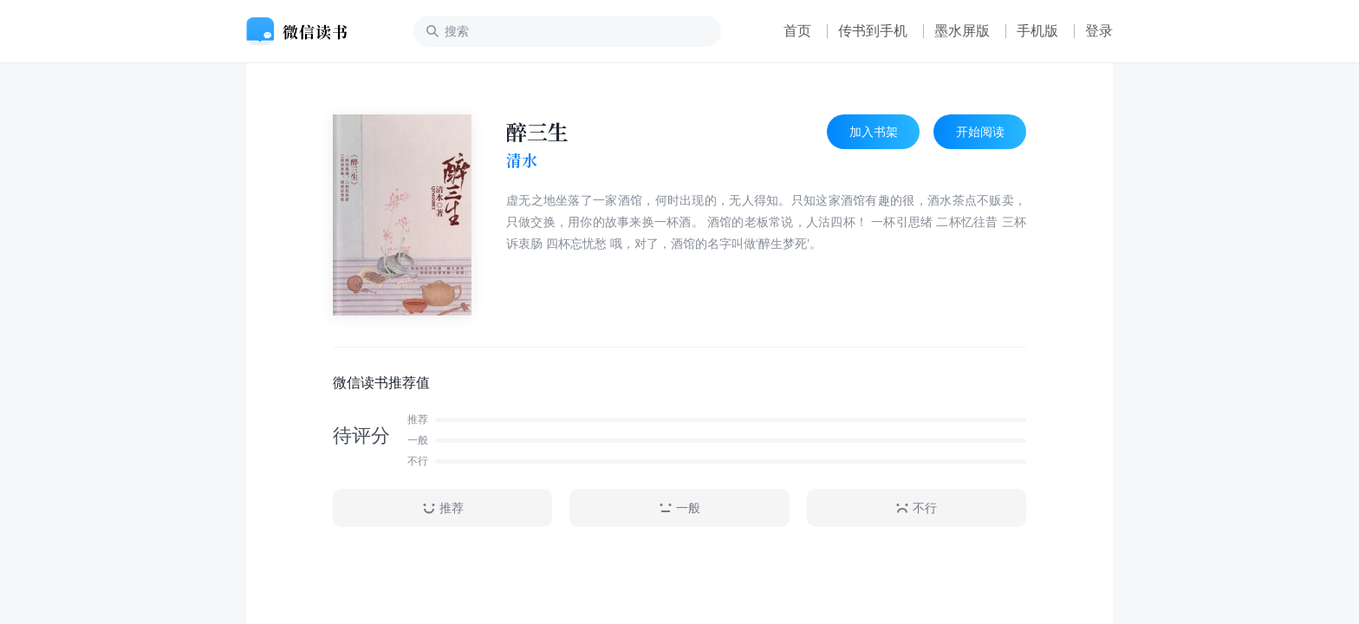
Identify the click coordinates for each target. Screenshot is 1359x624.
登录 (1099, 30)
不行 (916, 508)
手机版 (1037, 30)
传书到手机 (872, 30)
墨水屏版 (962, 30)
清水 (521, 160)
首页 (797, 30)
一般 (679, 508)
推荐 (443, 508)
